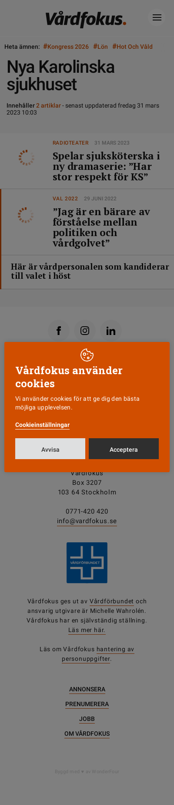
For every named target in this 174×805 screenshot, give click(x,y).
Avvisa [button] (50, 449)
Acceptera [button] (124, 449)
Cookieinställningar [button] (42, 424)
